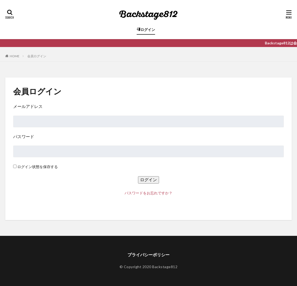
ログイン (146, 29)
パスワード (23, 136)
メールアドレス (28, 106)
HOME (14, 56)
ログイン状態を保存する (37, 166)
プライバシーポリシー (148, 254)
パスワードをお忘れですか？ (148, 193)
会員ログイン (36, 56)
